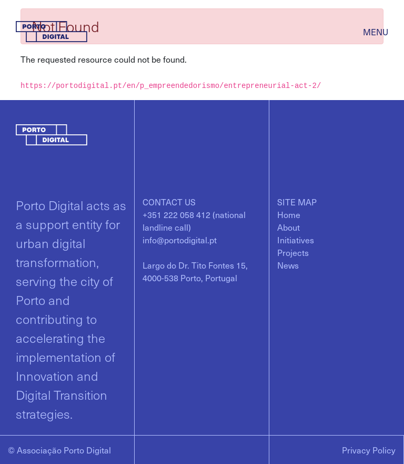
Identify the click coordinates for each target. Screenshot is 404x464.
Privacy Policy (369, 449)
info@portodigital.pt (180, 239)
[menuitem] (288, 214)
